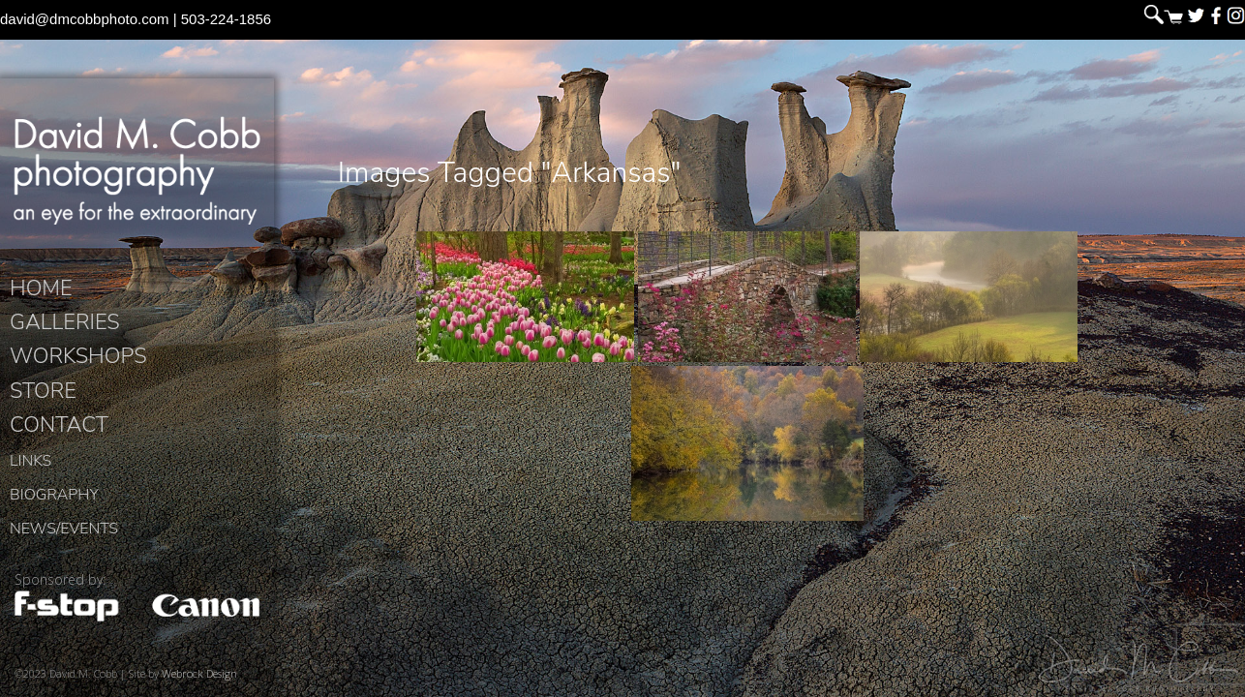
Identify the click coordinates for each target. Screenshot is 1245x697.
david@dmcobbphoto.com (84, 19)
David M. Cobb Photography (137, 170)
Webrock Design (199, 673)
